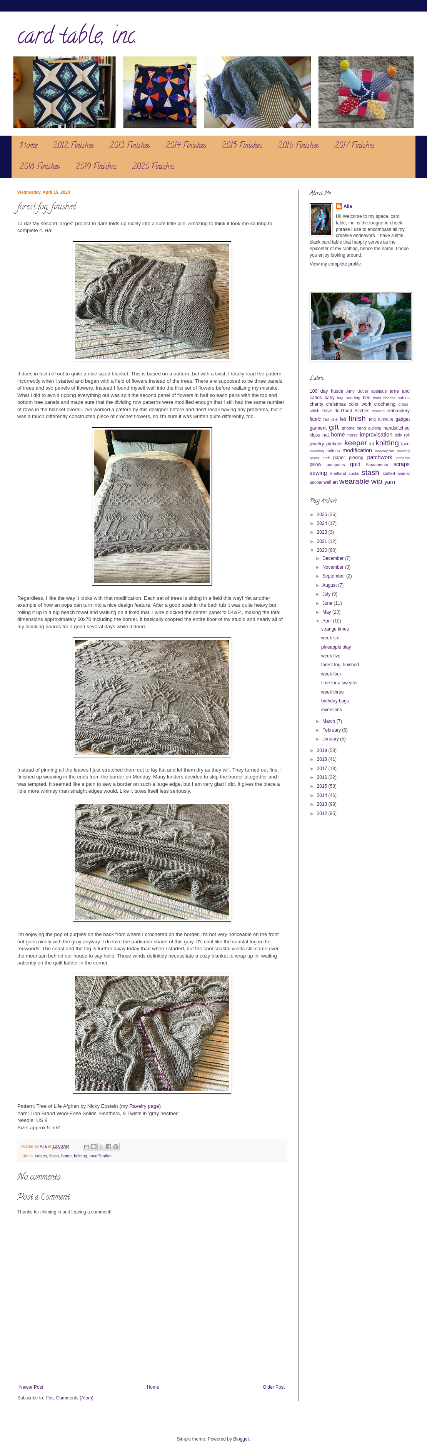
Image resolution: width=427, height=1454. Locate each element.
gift (334, 427)
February (332, 730)
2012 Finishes (73, 146)
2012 (323, 813)
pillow (315, 464)
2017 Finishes (354, 146)
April (327, 621)
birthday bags (335, 701)
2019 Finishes (96, 167)
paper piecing (348, 457)
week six (330, 638)
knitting (80, 1156)
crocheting (384, 404)
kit (371, 443)
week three (332, 692)
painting (403, 451)
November (333, 567)
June (328, 603)
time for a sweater (339, 683)
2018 (323, 759)
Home (28, 146)
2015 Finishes (242, 146)
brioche (389, 398)
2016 (323, 777)
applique (379, 391)
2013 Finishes (129, 146)
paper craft (320, 458)
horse (352, 435)
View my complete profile (335, 264)
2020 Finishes (153, 167)
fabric (315, 419)
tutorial (316, 482)
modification (101, 1156)
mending (317, 451)
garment (318, 428)
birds (377, 398)
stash (370, 472)
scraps (402, 464)
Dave (327, 410)
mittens (333, 450)
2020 (323, 550)
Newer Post (31, 1387)
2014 (323, 795)
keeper (355, 443)
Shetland (338, 473)
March (329, 721)
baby (330, 397)
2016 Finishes (298, 146)
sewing (318, 473)
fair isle (331, 419)
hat (325, 435)
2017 (323, 768)
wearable (354, 481)
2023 (323, 532)
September (334, 576)
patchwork (379, 457)
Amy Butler (357, 391)
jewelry (317, 443)
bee (366, 397)
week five (330, 656)
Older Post (274, 1387)
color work (360, 404)
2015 (323, 786)
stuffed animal (396, 473)
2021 (323, 541)
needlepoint (384, 451)
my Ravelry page (140, 1106)
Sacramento (377, 464)
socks (354, 473)
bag (340, 398)
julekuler (334, 443)
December (333, 558)
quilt (355, 464)
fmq (372, 419)
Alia (348, 206)
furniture (386, 419)
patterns (403, 458)
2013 (323, 804)
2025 (323, 514)
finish (54, 1156)
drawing (378, 411)
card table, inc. (77, 38)
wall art (330, 482)
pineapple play (336, 647)
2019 (323, 750)
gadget (402, 419)
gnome (348, 428)
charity (316, 404)
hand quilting (369, 428)
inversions (331, 709)
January (331, 739)
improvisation (376, 435)
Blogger (241, 1439)
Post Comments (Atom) (69, 1398)
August (330, 585)
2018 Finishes (39, 167)
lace (405, 443)
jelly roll (402, 435)
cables (41, 1156)
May (327, 612)
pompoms (336, 464)
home (66, 1156)
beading (352, 397)
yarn (389, 482)
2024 (323, 523)
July (327, 594)
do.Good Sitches (351, 410)
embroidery (398, 410)
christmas (336, 404)
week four (331, 674)
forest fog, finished (340, 664)
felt (343, 419)
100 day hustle (326, 391)
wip (376, 481)
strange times (335, 629)
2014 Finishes (185, 146)
